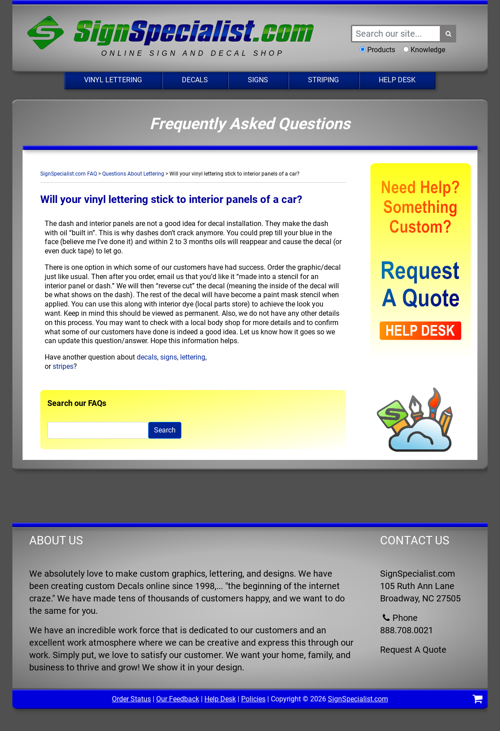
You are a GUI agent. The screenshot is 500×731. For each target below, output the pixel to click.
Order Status (131, 699)
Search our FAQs (76, 403)
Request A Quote (413, 649)
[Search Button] (449, 33)
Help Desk (397, 80)
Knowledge (428, 50)
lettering (192, 357)
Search (165, 430)
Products (381, 50)
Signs (258, 80)
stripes (63, 366)
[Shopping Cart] (477, 700)
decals (147, 357)
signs (168, 357)
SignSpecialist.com (358, 699)
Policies (253, 699)
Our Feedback (177, 699)
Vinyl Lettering (113, 80)
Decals (195, 80)
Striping (323, 80)
